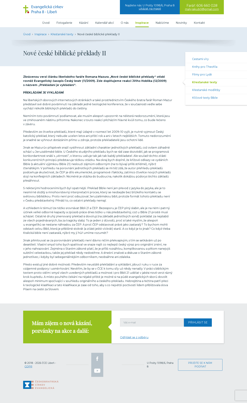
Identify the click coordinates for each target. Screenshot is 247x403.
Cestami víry (200, 59)
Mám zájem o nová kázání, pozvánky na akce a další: (62, 327)
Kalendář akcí (104, 22)
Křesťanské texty (204, 82)
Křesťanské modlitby (206, 90)
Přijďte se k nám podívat (200, 364)
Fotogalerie (64, 22)
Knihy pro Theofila (204, 66)
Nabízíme (162, 22)
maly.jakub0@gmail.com (202, 9)
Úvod (46, 22)
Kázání (83, 22)
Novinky (181, 22)
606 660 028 (207, 5)
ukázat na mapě (150, 8)
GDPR (28, 366)
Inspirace (142, 22)
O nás (124, 22)
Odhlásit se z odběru (134, 337)
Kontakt (199, 22)
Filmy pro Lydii (202, 74)
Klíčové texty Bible (205, 97)
